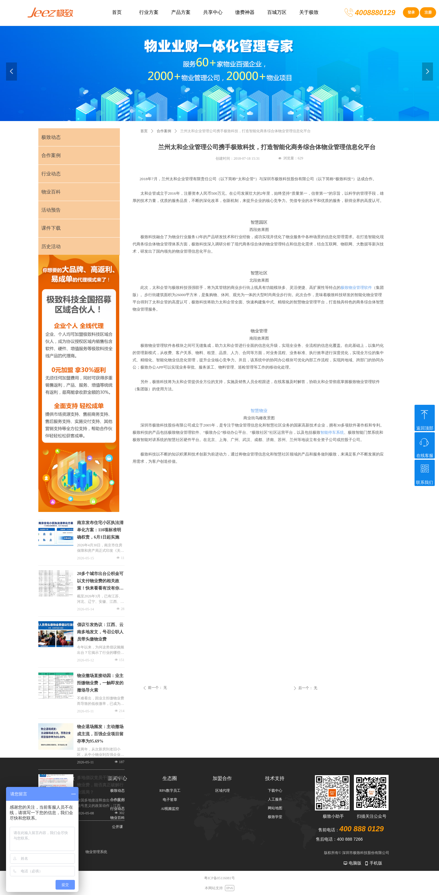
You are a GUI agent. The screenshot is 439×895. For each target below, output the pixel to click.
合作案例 (164, 131)
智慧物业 (259, 410)
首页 (144, 131)
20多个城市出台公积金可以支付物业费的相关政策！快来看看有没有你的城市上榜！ (100, 581)
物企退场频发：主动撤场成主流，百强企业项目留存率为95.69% (100, 733)
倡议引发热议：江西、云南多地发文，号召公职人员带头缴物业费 (100, 631)
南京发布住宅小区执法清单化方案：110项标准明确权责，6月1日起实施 (100, 529)
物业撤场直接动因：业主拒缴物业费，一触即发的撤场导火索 (100, 682)
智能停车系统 (332, 432)
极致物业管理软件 (356, 287)
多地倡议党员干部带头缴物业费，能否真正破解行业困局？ (100, 784)
